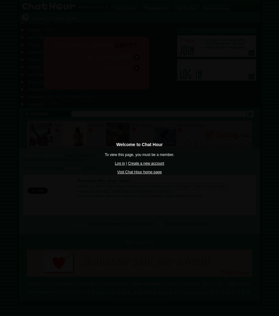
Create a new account (146, 163)
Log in (120, 163)
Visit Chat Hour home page (139, 172)
